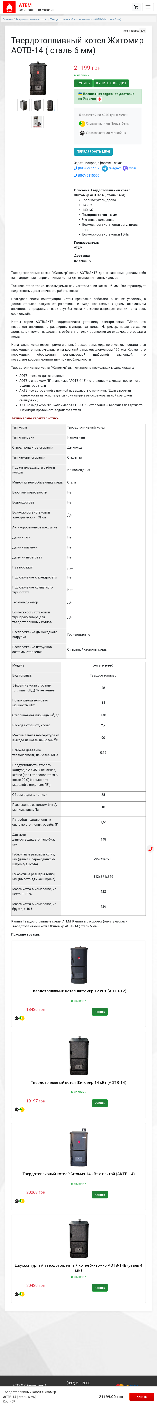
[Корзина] (136, 7)
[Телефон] (150, 849)
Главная (8, 19)
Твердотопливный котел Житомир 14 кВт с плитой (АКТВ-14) (78, 1173)
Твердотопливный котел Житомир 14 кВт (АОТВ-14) (78, 1082)
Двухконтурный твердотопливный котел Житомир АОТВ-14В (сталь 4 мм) (78, 1268)
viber (129, 168)
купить (100, 1012)
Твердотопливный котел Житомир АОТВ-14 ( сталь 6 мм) (85, 19)
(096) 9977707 (86, 168)
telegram (111, 168)
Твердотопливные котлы (31, 19)
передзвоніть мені (93, 152)
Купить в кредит (111, 83)
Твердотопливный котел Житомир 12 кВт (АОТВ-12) (78, 991)
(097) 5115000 (86, 176)
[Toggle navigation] (148, 7)
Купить (142, 1396)
